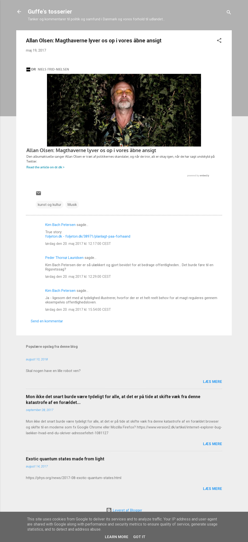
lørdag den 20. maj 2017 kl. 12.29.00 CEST (78, 276)
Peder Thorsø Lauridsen (64, 258)
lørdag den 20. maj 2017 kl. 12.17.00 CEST (78, 243)
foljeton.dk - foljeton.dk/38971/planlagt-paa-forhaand (87, 236)
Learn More (116, 537)
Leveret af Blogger (124, 510)
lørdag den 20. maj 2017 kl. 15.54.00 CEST (78, 309)
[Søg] (229, 13)
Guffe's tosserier (50, 11)
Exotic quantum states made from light (65, 458)
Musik (72, 204)
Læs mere (212, 381)
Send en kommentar (47, 321)
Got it (139, 537)
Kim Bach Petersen (60, 225)
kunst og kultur (49, 204)
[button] (219, 41)
